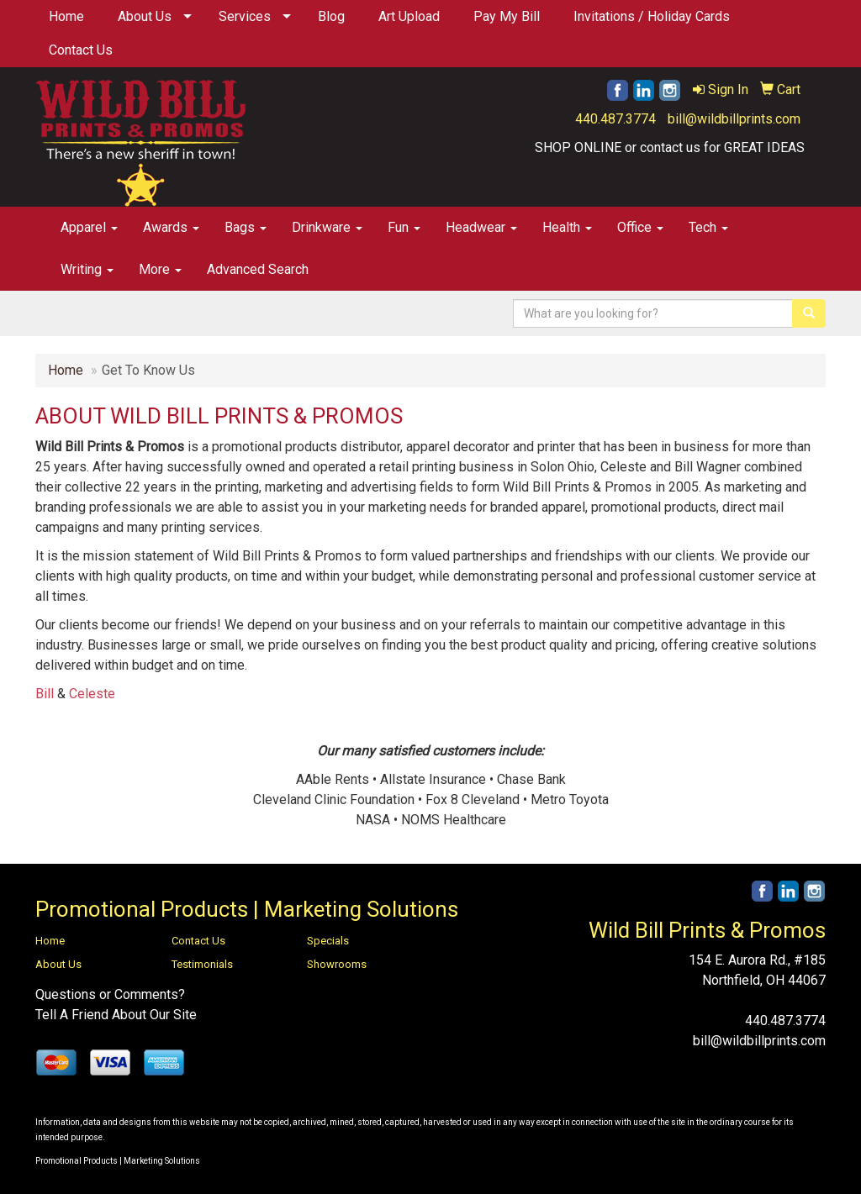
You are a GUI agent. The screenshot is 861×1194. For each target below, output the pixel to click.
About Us (145, 16)
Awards (171, 227)
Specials (328, 940)
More (160, 269)
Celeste (92, 694)
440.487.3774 (615, 119)
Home (66, 16)
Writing (87, 269)
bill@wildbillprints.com (734, 119)
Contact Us (81, 50)
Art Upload (409, 16)
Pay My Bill (506, 16)
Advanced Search (258, 269)
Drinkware (327, 227)
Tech (708, 227)
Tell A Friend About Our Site (116, 1015)
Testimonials (202, 964)
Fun (404, 227)
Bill (44, 694)
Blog (331, 16)
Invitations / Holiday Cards (651, 16)
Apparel (89, 227)
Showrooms (337, 964)
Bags (245, 227)
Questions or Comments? (110, 994)
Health (567, 227)
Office (640, 227)
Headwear (481, 227)
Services (245, 16)
